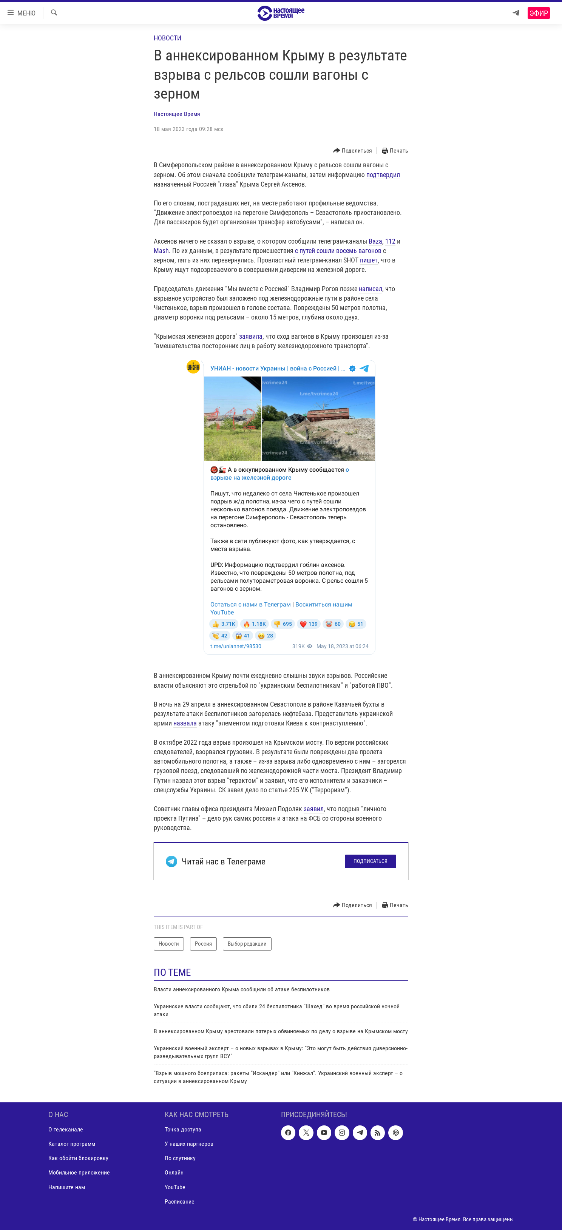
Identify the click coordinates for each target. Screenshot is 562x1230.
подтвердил (383, 175)
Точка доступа (183, 1129)
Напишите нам (66, 1186)
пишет (369, 260)
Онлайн (174, 1172)
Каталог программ (71, 1143)
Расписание (180, 1201)
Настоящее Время (177, 113)
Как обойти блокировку (78, 1158)
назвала (185, 723)
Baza (375, 241)
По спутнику (180, 1158)
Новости (167, 38)
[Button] (352, 151)
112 (390, 241)
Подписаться (371, 861)
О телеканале (65, 1129)
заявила (250, 336)
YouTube (175, 1186)
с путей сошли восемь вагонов (338, 251)
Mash (161, 251)
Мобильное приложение (79, 1172)
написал (370, 289)
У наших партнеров (189, 1143)
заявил (314, 809)
